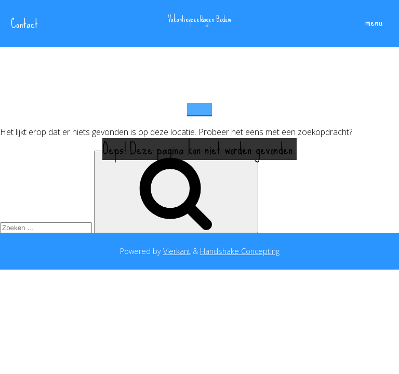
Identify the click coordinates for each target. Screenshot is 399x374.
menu (369, 23)
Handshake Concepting (240, 251)
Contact (24, 23)
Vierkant (177, 251)
